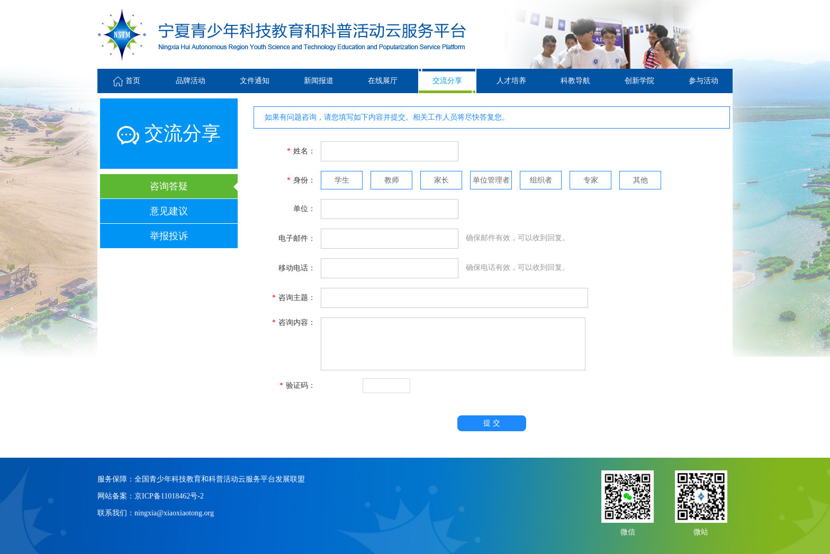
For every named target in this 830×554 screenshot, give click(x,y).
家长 (441, 180)
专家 (590, 180)
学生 (342, 180)
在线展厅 (383, 81)
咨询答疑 (169, 186)
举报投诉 (169, 236)
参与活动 (703, 81)
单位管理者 (491, 180)
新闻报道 (318, 81)
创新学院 (639, 81)
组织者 (541, 180)
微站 (700, 531)
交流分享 (447, 81)
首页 (126, 81)
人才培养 (511, 81)
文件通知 (254, 81)
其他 (640, 180)
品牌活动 (190, 81)
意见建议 (169, 211)
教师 (391, 180)
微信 (627, 531)
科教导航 (575, 81)
